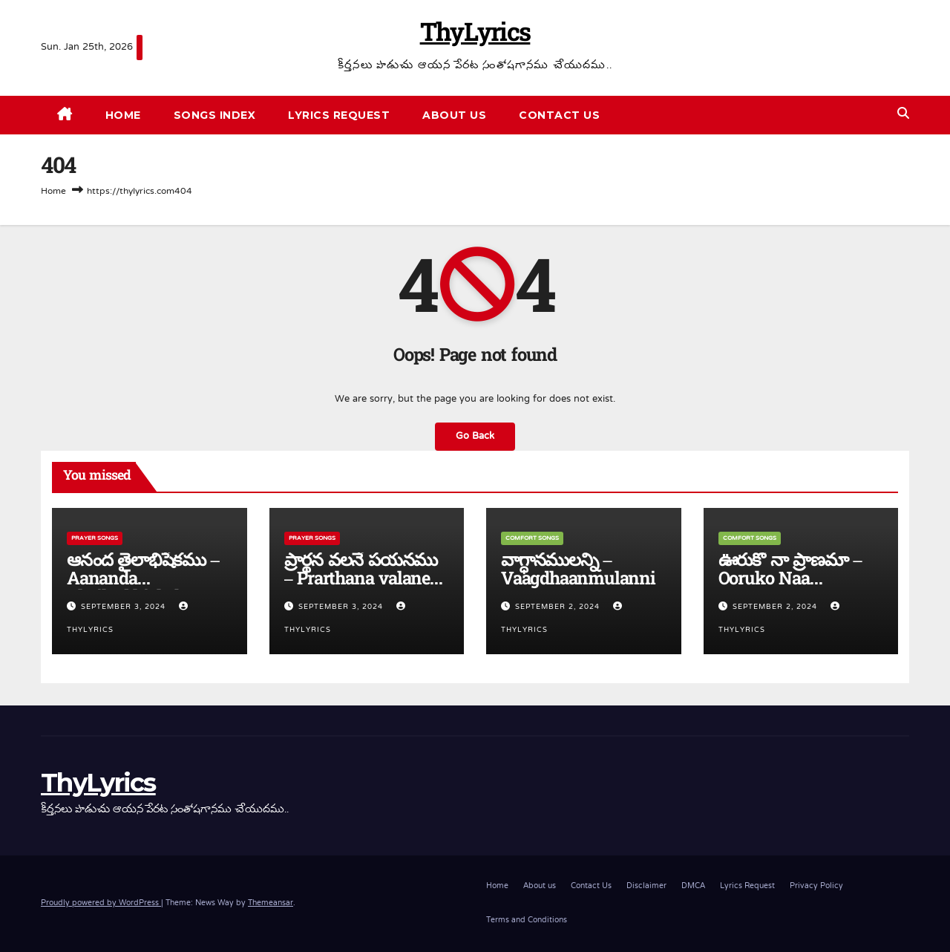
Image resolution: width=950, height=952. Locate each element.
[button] (903, 115)
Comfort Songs (532, 538)
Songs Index (215, 115)
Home (123, 115)
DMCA (693, 886)
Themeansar (270, 903)
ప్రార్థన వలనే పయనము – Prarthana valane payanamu (361, 580)
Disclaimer (646, 886)
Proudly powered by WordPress (101, 903)
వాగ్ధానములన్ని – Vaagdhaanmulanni (578, 571)
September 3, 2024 (124, 607)
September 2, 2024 (559, 607)
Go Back (475, 436)
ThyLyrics (475, 34)
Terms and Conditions (526, 920)
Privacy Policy (816, 886)
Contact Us (559, 115)
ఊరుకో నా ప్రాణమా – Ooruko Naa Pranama (790, 580)
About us (454, 115)
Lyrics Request (339, 115)
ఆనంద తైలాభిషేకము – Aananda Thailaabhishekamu (143, 580)
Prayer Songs (94, 538)
